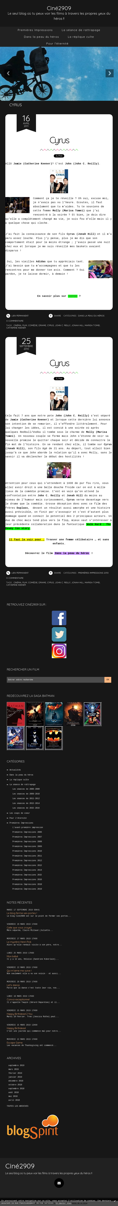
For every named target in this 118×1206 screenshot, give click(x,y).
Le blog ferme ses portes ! (22, 913)
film (24, 325)
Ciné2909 (59, 8)
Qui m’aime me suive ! (19, 970)
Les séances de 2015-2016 (26, 808)
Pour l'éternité (57, 43)
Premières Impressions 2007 (27, 837)
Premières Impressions (35, 30)
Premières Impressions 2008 (27, 842)
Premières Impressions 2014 (27, 870)
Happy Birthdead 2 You (19, 1013)
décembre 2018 (15, 1081)
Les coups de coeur (20, 813)
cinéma (17, 325)
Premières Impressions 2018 (27, 884)
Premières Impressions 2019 (27, 889)
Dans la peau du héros (41, 36)
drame (42, 325)
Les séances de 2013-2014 (26, 803)
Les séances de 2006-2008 (26, 789)
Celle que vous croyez (19, 927)
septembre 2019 (16, 1065)
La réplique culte (81, 36)
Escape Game (15, 1042)
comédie (32, 325)
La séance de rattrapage (81, 30)
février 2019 (15, 1073)
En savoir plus (64, 1203)
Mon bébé (12, 956)
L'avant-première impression (27, 827)
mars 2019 (13, 1069)
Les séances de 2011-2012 (26, 798)
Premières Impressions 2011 (27, 856)
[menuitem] (35, 30)
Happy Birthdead (16, 1028)
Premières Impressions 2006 (27, 832)
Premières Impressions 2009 (27, 846)
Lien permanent (17, 315)
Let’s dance (13, 985)
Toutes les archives (17, 1106)
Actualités (15, 770)
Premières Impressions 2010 (27, 851)
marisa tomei (92, 325)
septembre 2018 (16, 1089)
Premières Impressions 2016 (27, 879)
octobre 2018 (15, 1085)
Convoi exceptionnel (18, 999)
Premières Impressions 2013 (27, 865)
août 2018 (13, 1092)
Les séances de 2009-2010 (26, 794)
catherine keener (16, 327)
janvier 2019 (15, 1077)
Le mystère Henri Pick (19, 941)
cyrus (50, 325)
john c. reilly (62, 325)
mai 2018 (12, 1096)
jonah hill (78, 325)
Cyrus (59, 139)
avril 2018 (14, 1100)
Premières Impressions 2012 (27, 861)
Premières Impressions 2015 (27, 875)
